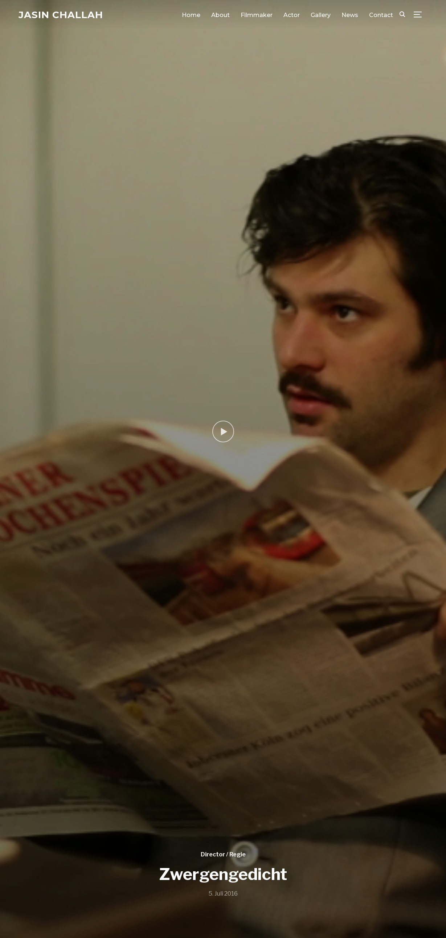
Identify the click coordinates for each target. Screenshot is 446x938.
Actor (291, 15)
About (220, 15)
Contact (381, 15)
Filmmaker (257, 15)
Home (191, 15)
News (349, 15)
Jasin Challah (61, 15)
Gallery (321, 15)
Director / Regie (223, 854)
